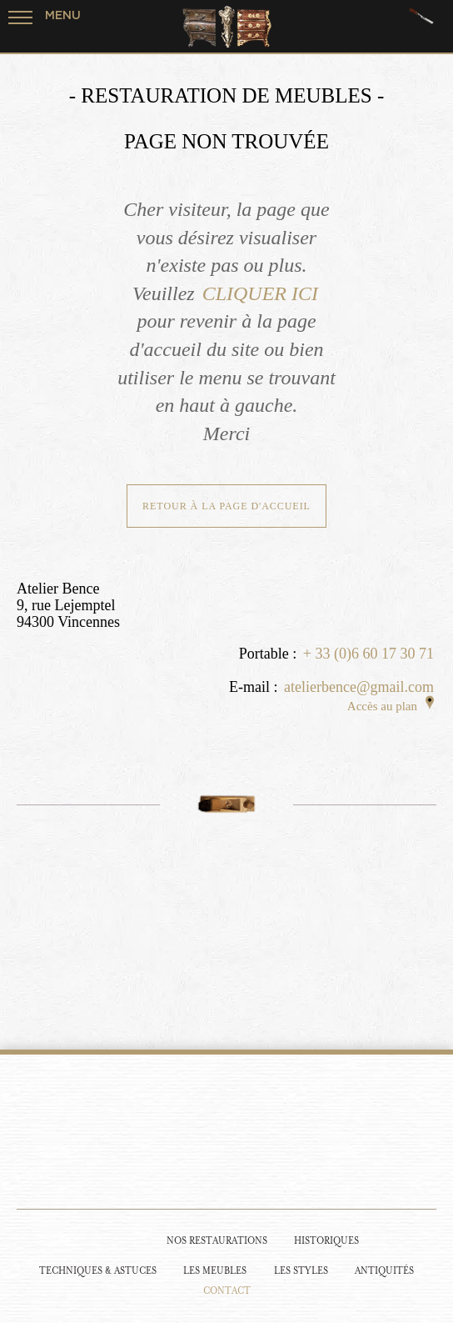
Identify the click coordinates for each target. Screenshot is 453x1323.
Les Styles (301, 1270)
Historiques (326, 1240)
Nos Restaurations (217, 1240)
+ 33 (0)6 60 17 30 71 (368, 653)
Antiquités (384, 1270)
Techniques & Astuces (98, 1270)
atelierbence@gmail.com (359, 687)
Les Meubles (214, 1270)
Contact (227, 1290)
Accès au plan (390, 706)
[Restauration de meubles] (117, 1239)
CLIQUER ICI (260, 293)
